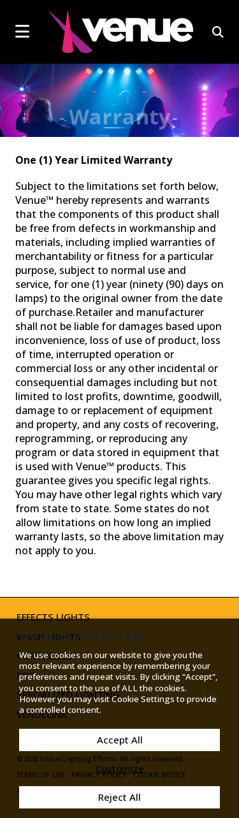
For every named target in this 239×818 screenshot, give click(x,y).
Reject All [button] (119, 797)
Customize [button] (120, 768)
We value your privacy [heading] (81, 635)
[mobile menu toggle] (22, 31)
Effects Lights (53, 616)
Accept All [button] (120, 739)
